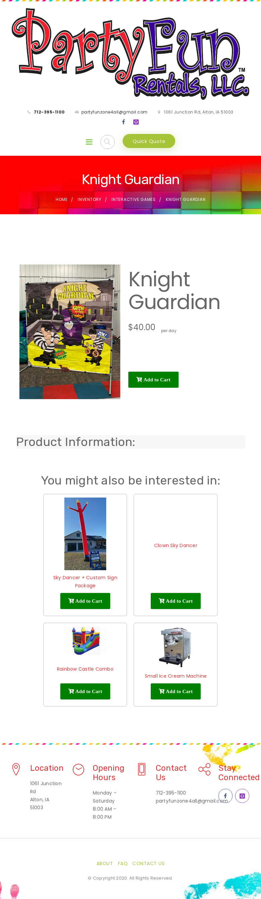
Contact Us (148, 863)
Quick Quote (149, 141)
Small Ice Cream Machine (176, 676)
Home (62, 199)
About (104, 863)
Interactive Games (134, 199)
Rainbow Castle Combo (85, 669)
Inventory (90, 199)
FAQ (123, 863)
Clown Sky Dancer (175, 545)
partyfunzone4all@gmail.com (114, 112)
